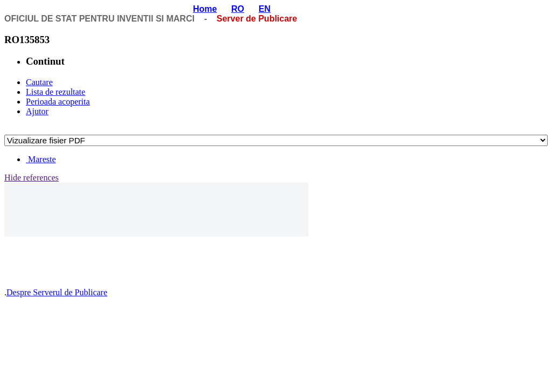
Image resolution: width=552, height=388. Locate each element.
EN (265, 8)
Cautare (39, 82)
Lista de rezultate (55, 91)
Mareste (41, 159)
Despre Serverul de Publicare (56, 292)
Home (205, 8)
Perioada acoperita (58, 101)
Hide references (31, 177)
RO (237, 8)
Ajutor (37, 111)
